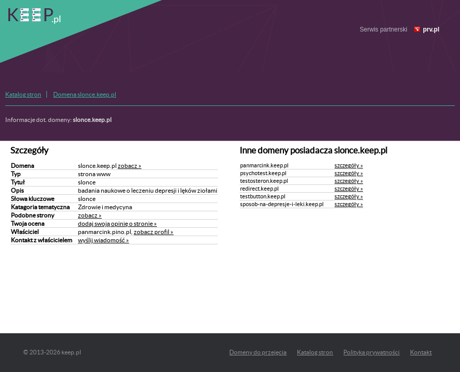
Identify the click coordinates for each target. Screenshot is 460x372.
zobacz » (129, 165)
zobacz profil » (153, 231)
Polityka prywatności (371, 352)
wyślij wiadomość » (103, 240)
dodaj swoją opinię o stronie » (117, 223)
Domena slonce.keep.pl (84, 94)
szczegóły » (349, 165)
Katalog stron (23, 94)
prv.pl (431, 29)
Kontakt (421, 352)
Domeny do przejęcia (258, 352)
